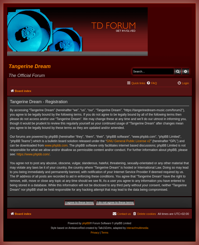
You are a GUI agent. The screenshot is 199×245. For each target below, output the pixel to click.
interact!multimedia (137, 228)
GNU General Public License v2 (128, 141)
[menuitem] (151, 83)
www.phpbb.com (56, 145)
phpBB (86, 223)
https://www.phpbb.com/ (33, 154)
